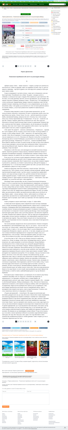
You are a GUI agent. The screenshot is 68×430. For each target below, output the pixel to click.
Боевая (19, 413)
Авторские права (25, 14)
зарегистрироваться (14, 377)
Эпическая (19, 423)
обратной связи (34, 428)
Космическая (20, 417)
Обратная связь (51, 423)
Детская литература (56, 21)
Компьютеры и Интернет (57, 32)
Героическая (20, 414)
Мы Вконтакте (44, 22)
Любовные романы (33, 4)
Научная (19, 418)
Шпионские (4, 422)
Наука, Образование (56, 15)
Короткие (34, 414)
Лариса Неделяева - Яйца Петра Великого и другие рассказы (19, 357)
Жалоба (22, 46)
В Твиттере (15, 22)
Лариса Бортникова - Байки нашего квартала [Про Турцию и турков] (32, 358)
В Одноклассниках (35, 22)
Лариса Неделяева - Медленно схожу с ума (7, 357)
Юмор (54, 30)
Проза (54, 18)
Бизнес (54, 24)
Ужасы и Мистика (21, 421)
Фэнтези (19, 422)
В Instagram (25, 22)
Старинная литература (56, 29)
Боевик (3, 413)
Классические (4, 418)
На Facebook (6, 22)
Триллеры (4, 421)
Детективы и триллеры (23, 4)
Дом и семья (55, 23)
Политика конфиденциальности (54, 422)
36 (35, 66)
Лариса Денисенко (28, 28)
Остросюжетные (36, 417)
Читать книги (15, 4)
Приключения (55, 20)
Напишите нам (27, 47)
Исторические (4, 417)
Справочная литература (57, 27)
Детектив (3, 414)
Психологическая (21, 419)
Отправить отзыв (5, 406)
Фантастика (41, 4)
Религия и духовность (56, 26)
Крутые (3, 419)
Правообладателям (52, 421)
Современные (35, 418)
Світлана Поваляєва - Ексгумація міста (44, 357)
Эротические (35, 419)
